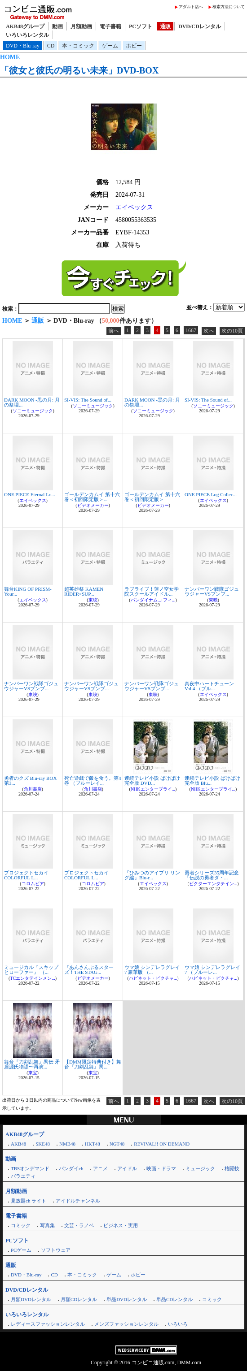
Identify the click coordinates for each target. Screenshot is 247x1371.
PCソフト (140, 26)
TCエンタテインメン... (32, 978)
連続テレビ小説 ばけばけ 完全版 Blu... (212, 780)
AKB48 (18, 1143)
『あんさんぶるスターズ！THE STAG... (89, 969)
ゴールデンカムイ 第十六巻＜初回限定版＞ (152, 497)
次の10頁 (232, 331)
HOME (10, 57)
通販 (165, 26)
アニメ (100, 1168)
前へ (113, 331)
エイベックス (134, 207)
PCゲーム (21, 1250)
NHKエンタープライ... (153, 789)
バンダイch (71, 1168)
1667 (190, 330)
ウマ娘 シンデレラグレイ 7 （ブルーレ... (212, 969)
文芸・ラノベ (79, 1225)
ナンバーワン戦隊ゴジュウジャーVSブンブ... (212, 591)
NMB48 (67, 1143)
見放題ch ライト (28, 1200)
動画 (57, 26)
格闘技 (232, 1168)
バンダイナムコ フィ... (153, 599)
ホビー (134, 46)
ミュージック (200, 1168)
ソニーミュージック (33, 410)
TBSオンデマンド (30, 1168)
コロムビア (33, 883)
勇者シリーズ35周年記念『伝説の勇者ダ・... (212, 875)
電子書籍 (110, 26)
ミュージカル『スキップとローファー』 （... (31, 969)
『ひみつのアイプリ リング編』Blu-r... (152, 875)
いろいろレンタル (27, 35)
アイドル (127, 1168)
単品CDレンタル (174, 1299)
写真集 (47, 1225)
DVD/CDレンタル (199, 26)
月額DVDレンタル (31, 1299)
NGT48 (117, 1143)
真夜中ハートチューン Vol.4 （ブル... (209, 686)
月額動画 (81, 26)
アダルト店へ (191, 6)
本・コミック (78, 46)
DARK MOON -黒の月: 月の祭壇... (32, 402)
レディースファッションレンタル (48, 1324)
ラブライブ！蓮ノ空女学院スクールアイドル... (151, 591)
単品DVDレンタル (126, 1299)
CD (51, 46)
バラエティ (23, 1176)
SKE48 (42, 1143)
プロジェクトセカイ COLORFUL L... (26, 875)
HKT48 (92, 1143)
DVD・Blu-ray (23, 46)
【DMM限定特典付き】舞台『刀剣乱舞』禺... (92, 1064)
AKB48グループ (25, 26)
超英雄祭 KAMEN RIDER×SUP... (83, 591)
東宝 (32, 1072)
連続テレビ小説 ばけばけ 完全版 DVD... (152, 780)
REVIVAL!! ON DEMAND (162, 1143)
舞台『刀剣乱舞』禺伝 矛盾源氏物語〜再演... (32, 1064)
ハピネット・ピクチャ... (153, 978)
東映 (92, 599)
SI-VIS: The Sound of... (87, 399)
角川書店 (33, 789)
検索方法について (228, 6)
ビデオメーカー (93, 505)
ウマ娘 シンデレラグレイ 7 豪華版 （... (152, 969)
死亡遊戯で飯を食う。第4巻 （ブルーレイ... (92, 780)
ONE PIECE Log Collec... (211, 494)
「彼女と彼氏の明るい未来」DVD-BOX (79, 70)
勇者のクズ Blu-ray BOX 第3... (30, 780)
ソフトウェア (56, 1250)
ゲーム (110, 46)
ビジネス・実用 (120, 1225)
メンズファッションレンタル (126, 1324)
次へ (208, 331)
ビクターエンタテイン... (213, 883)
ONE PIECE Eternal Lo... (29, 494)
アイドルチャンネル (78, 1200)
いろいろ (178, 1324)
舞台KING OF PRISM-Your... (28, 591)
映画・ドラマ (161, 1168)
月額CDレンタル (79, 1299)
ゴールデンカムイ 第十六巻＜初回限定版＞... (92, 497)
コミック (21, 1225)
